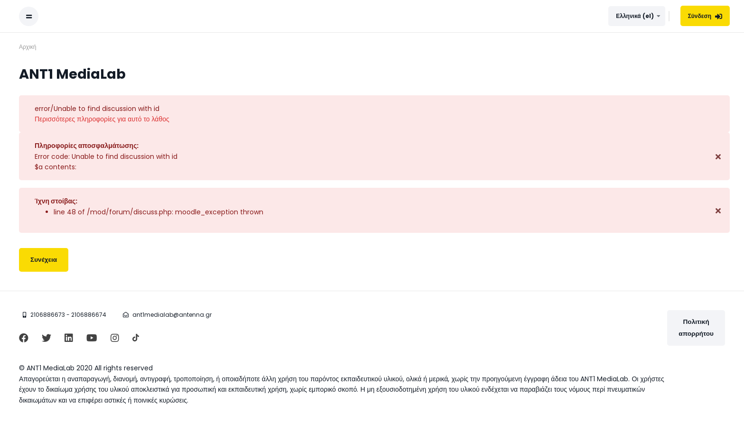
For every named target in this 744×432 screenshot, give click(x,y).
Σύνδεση (705, 16)
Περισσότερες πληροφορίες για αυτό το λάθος (102, 119)
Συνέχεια (43, 259)
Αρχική (27, 47)
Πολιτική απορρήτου (696, 327)
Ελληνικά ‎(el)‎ (634, 16)
